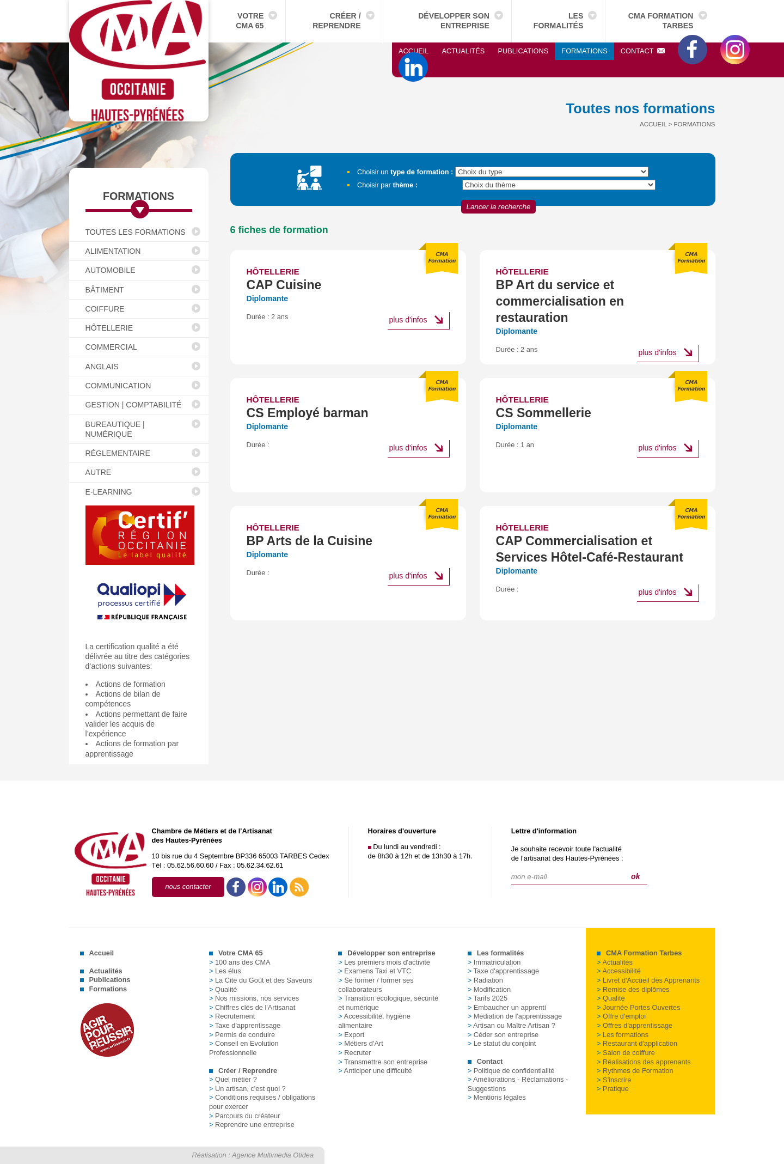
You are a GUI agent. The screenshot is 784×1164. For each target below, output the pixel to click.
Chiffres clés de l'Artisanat (252, 1007)
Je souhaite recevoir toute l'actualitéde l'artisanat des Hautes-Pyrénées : (567, 853)
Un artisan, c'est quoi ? (247, 1088)
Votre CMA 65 (250, 20)
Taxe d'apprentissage (244, 1025)
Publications (523, 51)
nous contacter (188, 886)
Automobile (110, 270)
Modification (489, 989)
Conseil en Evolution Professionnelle (244, 1048)
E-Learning (108, 491)
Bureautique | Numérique (115, 429)
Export (351, 1035)
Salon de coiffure (626, 1053)
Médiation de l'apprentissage (515, 1016)
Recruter (354, 1053)
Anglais (102, 366)
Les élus (225, 971)
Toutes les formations (135, 232)
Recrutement (232, 1016)
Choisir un (405, 172)
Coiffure (105, 308)
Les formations (622, 1035)
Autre (98, 472)
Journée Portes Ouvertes (638, 1007)
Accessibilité (619, 971)
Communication (118, 385)
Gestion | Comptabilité (133, 404)
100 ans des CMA (240, 962)
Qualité (223, 989)
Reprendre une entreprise (252, 1124)
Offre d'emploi (621, 1016)
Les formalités (559, 20)
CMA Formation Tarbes (661, 20)
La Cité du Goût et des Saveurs (261, 980)
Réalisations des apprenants (644, 1062)
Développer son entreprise (453, 20)
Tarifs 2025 (487, 998)
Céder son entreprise (503, 1035)
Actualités (463, 51)
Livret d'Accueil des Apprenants (648, 980)
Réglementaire (117, 453)
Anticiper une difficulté (375, 1071)
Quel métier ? (233, 1079)
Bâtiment (104, 289)
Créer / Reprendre (336, 20)
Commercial (111, 347)
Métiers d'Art (360, 1043)
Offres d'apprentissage (634, 1025)
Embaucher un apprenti (507, 1007)
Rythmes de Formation (635, 1071)
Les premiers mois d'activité (384, 962)
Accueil (413, 51)
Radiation (485, 980)
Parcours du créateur (244, 1116)
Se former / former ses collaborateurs (375, 985)
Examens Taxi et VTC (374, 971)
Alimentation (113, 251)
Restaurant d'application (637, 1043)
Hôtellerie (109, 328)
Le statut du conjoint (502, 1043)
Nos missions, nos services (254, 998)
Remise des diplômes (633, 989)
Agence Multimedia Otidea (273, 1155)
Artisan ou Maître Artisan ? (511, 1025)
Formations (584, 51)
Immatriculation (494, 962)
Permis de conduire (242, 1035)
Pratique (613, 1088)
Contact (643, 51)
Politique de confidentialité (511, 1071)
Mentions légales (497, 1097)
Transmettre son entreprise (382, 1062)
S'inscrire (614, 1080)
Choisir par (387, 185)
